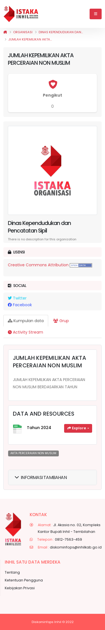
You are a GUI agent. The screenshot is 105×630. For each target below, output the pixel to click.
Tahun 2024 (39, 427)
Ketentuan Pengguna (24, 580)
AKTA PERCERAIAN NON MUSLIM (33, 453)
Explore (77, 428)
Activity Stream (25, 332)
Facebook (20, 305)
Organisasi (22, 32)
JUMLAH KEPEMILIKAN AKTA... (30, 39)
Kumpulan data (26, 321)
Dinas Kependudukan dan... (61, 32)
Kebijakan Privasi (20, 588)
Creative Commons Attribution (38, 265)
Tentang (12, 572)
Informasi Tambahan (41, 477)
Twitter (17, 298)
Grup (61, 321)
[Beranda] (5, 32)
